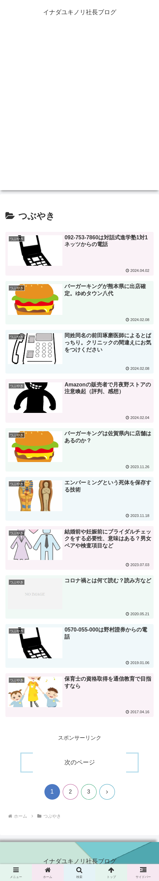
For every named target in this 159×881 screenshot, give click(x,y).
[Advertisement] (79, 110)
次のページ (79, 762)
